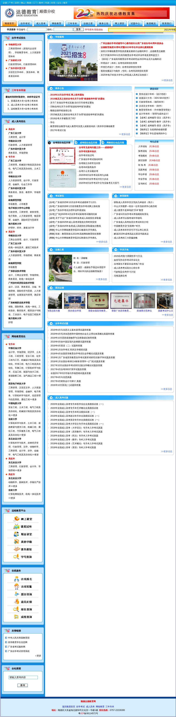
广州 (11, 3)
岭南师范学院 (14, 263)
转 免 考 (142, 165)
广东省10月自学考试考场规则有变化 (131, 214)
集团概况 (151, 23)
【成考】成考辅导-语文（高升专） (155, 117)
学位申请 (142, 174)
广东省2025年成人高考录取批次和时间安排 (76, 222)
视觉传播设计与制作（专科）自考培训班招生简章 (124, 71)
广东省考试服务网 (16, 646)
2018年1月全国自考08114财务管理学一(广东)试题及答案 (78, 361)
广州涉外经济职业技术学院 (21, 283)
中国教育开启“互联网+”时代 (127, 226)
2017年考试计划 (58, 130)
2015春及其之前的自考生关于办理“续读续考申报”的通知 (77, 114)
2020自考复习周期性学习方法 (128, 256)
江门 (35, 3)
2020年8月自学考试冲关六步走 (93, 179)
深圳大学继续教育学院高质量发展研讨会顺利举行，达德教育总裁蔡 (133, 51)
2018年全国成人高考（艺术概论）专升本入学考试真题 (76, 443)
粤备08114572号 (88, 713)
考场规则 (142, 155)
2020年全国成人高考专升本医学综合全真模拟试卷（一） (77, 404)
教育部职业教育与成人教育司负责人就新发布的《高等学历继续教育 (82, 126)
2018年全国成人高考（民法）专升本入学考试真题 (74, 435)
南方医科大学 (14, 224)
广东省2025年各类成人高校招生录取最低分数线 (78, 226)
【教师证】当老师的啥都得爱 (153, 129)
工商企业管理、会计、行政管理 (23, 239)
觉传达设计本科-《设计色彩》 (153, 94)
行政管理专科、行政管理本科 (22, 64)
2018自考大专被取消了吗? (62, 118)
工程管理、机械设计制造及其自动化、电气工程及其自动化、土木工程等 (24, 168)
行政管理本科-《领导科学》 (152, 102)
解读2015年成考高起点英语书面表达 (131, 234)
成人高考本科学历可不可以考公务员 (131, 230)
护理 (10, 322)
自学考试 (25, 23)
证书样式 (142, 183)
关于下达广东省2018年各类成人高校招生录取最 (78, 218)
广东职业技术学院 (17, 271)
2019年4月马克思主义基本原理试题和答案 (71, 330)
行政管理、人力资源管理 (20, 145)
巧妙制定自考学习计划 (124, 272)
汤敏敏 (84, 258)
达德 (5, 3)
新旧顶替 (142, 160)
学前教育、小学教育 (18, 204)
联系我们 (167, 23)
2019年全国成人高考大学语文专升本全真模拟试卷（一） (77, 424)
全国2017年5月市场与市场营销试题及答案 (71, 373)
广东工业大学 (14, 133)
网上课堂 (119, 23)
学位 (52, 122)
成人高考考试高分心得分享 (127, 268)
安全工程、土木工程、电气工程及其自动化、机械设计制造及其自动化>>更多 (24, 411)
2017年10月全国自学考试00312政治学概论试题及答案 (76, 365)
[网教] (52, 230)
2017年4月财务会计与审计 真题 (66, 381)
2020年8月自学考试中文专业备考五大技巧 (99, 183)
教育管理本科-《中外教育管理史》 (155, 110)
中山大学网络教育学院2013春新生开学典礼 (76, 230)
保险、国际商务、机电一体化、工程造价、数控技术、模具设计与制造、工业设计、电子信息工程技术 (24, 310)
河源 (47, 3)
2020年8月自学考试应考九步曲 (93, 175)
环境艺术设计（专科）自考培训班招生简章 (121, 67)
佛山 (23, 3)
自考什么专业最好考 (88, 171)
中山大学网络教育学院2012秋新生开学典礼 (76, 238)
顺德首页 (9, 23)
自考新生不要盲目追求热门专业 (129, 264)
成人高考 (41, 23)
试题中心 (135, 23)
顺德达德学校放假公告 (61, 110)
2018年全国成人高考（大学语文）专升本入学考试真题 (76, 428)
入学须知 (142, 146)
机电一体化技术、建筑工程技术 (23, 247)
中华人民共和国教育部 (19, 638)
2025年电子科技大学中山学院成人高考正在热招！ (124, 75)
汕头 (59, 3)
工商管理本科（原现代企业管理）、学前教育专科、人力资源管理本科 (24, 52)
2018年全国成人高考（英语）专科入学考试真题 (73, 447)
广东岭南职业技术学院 (19, 302)
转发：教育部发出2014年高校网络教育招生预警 (78, 234)
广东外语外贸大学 (17, 149)
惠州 (41, 3)
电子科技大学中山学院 (19, 208)
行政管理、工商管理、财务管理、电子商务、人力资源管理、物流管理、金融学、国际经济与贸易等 (24, 216)
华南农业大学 (14, 141)
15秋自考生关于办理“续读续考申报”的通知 (70, 106)
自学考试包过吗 (86, 155)
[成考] (52, 218)
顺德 (29, 3)
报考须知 (142, 151)
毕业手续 (142, 179)
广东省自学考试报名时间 (90, 159)
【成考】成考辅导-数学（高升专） (155, 121)
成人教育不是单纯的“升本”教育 (128, 210)
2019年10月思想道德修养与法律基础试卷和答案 (73, 338)
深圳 (17, 3)
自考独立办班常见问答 (89, 163)
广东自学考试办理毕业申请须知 (70, 210)
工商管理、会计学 (17, 137)
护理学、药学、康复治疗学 (21, 228)
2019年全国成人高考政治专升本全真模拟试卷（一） (75, 416)
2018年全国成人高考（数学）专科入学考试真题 (73, 439)
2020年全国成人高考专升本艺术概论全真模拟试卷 (74, 408)
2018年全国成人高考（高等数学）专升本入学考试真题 (76, 431)
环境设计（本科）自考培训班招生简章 (119, 63)
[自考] (52, 202)
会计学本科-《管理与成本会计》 (154, 114)
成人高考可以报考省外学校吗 (128, 218)
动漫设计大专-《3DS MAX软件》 (155, 98)
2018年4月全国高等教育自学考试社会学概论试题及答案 (77, 353)
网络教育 (56, 23)
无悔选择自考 (120, 276)
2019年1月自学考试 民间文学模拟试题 (69, 349)
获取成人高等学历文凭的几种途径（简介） (134, 202)
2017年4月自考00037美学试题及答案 (68, 369)
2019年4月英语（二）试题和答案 (66, 345)
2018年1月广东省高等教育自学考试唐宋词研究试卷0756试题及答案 (83, 357)
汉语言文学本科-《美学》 (151, 106)
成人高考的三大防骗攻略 (126, 238)
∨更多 (38, 655)
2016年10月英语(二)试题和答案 (66, 385)
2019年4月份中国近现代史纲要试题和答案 (71, 341)
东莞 (53, 3)
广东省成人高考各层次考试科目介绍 (131, 222)
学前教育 (12, 267)
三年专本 (72, 23)
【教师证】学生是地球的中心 (153, 133)
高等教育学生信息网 (17, 642)
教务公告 (104, 23)
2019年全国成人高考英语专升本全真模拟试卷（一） (75, 420)
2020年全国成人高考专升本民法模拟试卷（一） (73, 412)
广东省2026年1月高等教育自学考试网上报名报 (77, 206)
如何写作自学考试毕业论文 (127, 260)
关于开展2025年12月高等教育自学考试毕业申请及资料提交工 (130, 55)
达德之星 (88, 23)
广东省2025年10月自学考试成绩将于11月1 (75, 202)
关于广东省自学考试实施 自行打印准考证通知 (72, 102)
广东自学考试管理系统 (19, 651)
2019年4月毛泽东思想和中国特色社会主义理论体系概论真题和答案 (82, 334)
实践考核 (142, 169)
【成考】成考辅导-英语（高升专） (155, 125)
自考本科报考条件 (87, 167)
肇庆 (65, 3)
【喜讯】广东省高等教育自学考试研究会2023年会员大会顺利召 (131, 59)
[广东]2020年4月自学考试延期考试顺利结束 (76, 214)
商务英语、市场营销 (18, 153)
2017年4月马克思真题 (61, 377)
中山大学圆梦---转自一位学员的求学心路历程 (135, 206)
